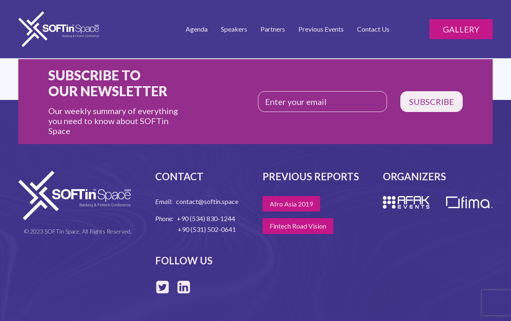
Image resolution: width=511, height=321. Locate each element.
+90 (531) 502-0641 (207, 229)
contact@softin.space (207, 201)
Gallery (461, 29)
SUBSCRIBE (431, 102)
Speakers (234, 29)
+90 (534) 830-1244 (206, 218)
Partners (272, 29)
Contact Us (373, 29)
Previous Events (321, 29)
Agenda (197, 29)
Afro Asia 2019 (291, 204)
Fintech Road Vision (298, 226)
